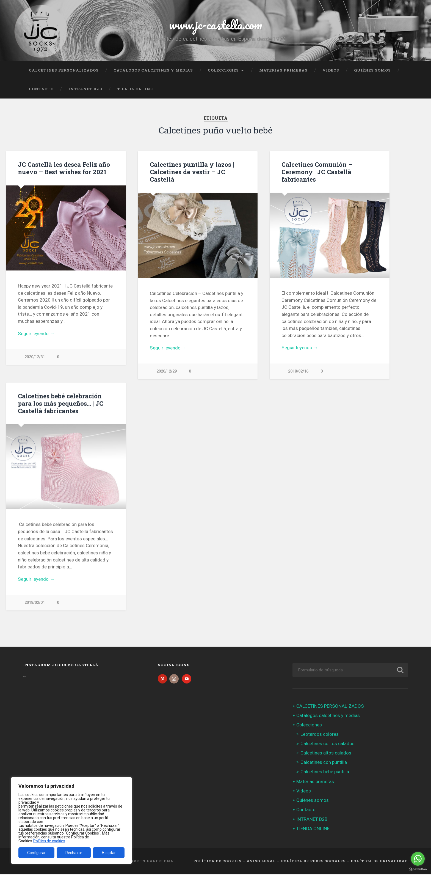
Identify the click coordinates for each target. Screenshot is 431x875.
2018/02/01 (34, 602)
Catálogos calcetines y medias (153, 70)
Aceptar (109, 853)
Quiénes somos (372, 70)
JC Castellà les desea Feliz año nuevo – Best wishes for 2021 (64, 168)
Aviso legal (261, 862)
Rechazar (73, 853)
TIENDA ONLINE (135, 88)
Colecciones (223, 70)
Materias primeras (283, 70)
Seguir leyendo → (36, 333)
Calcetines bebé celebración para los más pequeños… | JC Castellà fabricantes (60, 403)
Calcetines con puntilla (323, 763)
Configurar (36, 853)
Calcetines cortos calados (327, 744)
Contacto (41, 88)
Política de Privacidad (379, 862)
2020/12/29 (166, 371)
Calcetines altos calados (325, 754)
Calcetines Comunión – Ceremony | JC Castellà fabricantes (316, 171)
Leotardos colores (319, 735)
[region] (71, 820)
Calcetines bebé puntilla (324, 772)
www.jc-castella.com (215, 24)
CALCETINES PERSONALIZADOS (64, 70)
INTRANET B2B (85, 88)
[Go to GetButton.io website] (418, 869)
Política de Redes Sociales (313, 862)
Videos (330, 70)
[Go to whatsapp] (418, 859)
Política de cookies (49, 841)
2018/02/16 (298, 371)
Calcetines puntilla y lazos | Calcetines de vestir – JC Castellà (192, 171)
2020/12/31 (34, 357)
